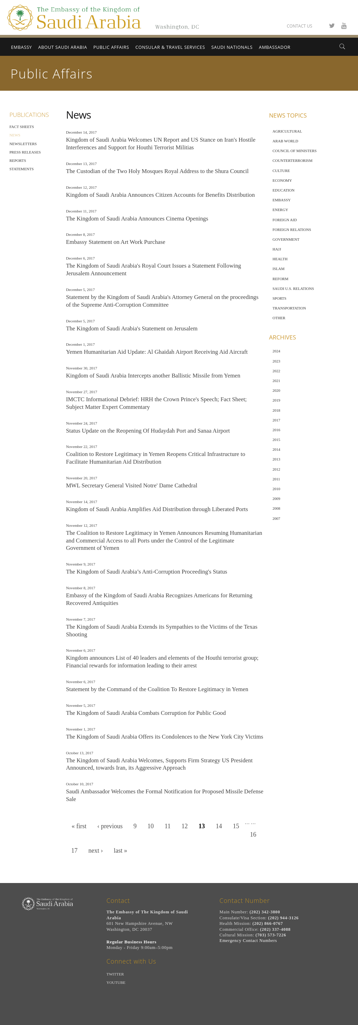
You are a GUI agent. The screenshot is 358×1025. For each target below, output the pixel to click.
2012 (276, 469)
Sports (279, 298)
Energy (280, 210)
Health (279, 259)
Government (285, 239)
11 (168, 826)
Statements (21, 169)
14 (219, 826)
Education (283, 190)
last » (120, 850)
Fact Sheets (21, 127)
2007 (276, 518)
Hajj (276, 249)
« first (79, 826)
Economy (282, 180)
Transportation (289, 308)
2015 (276, 439)
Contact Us (299, 26)
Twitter (115, 974)
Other (278, 318)
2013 (276, 459)
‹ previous (109, 826)
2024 (276, 351)
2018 (276, 410)
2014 (276, 449)
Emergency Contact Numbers (248, 940)
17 (74, 850)
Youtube (116, 982)
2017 (276, 420)
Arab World (285, 141)
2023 (276, 361)
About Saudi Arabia (62, 47)
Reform (280, 279)
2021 (276, 381)
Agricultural (287, 131)
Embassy (21, 47)
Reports (17, 160)
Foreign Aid (284, 220)
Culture (281, 171)
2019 (276, 400)
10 (151, 826)
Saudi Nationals (232, 47)
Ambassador (275, 47)
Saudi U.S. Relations (293, 288)
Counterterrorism (292, 160)
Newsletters (23, 144)
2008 (276, 508)
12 (184, 826)
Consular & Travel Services (170, 47)
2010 (276, 489)
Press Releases (25, 152)
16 (253, 834)
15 (236, 826)
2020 (276, 390)
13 (202, 826)
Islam (278, 269)
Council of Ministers (294, 151)
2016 (276, 430)
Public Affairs (111, 47)
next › (95, 850)
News (14, 135)
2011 (276, 479)
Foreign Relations (291, 229)
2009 (276, 498)
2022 (276, 371)
